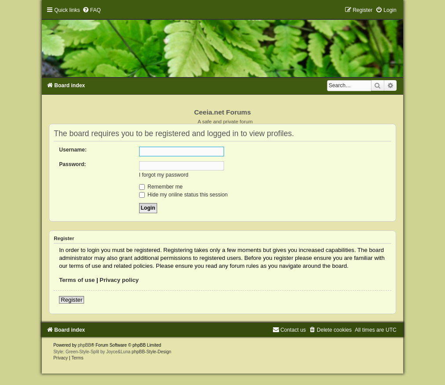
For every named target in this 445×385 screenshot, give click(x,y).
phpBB (84, 345)
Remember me (161, 187)
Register (71, 299)
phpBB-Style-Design (151, 351)
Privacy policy (119, 280)
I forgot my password (163, 175)
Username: (73, 150)
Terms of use (77, 280)
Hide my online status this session (183, 195)
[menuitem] (91, 10)
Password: (72, 164)
